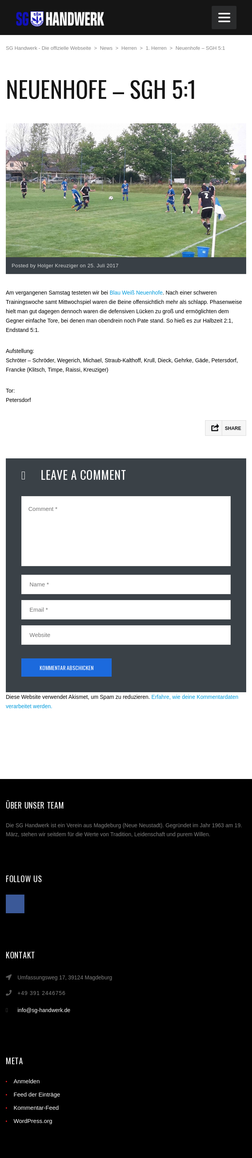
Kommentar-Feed (36, 1107)
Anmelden (27, 1081)
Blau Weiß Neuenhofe (136, 293)
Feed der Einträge (37, 1094)
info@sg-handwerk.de (43, 1010)
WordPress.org (33, 1121)
